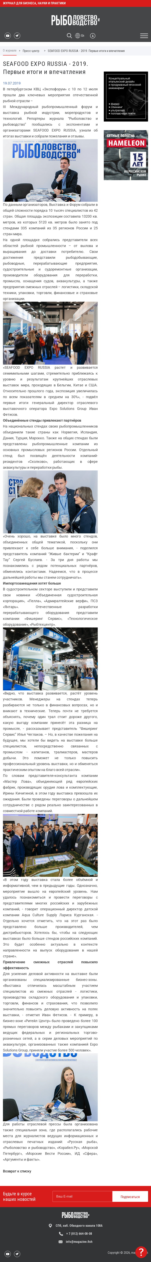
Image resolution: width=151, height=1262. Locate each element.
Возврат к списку (17, 1171)
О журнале (10, 50)
